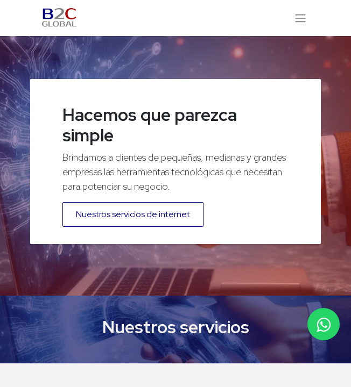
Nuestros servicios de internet (133, 214)
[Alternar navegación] (300, 18)
